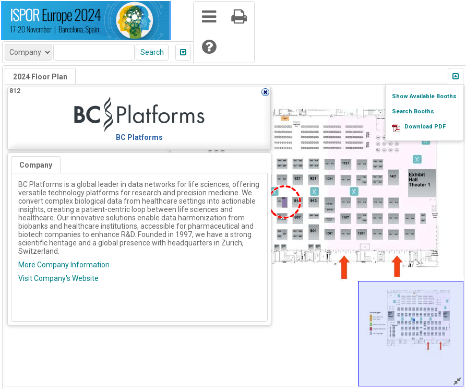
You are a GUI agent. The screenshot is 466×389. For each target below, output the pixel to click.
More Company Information (64, 265)
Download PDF (425, 126)
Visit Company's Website (58, 278)
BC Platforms (139, 137)
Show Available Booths (424, 96)
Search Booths (413, 111)
